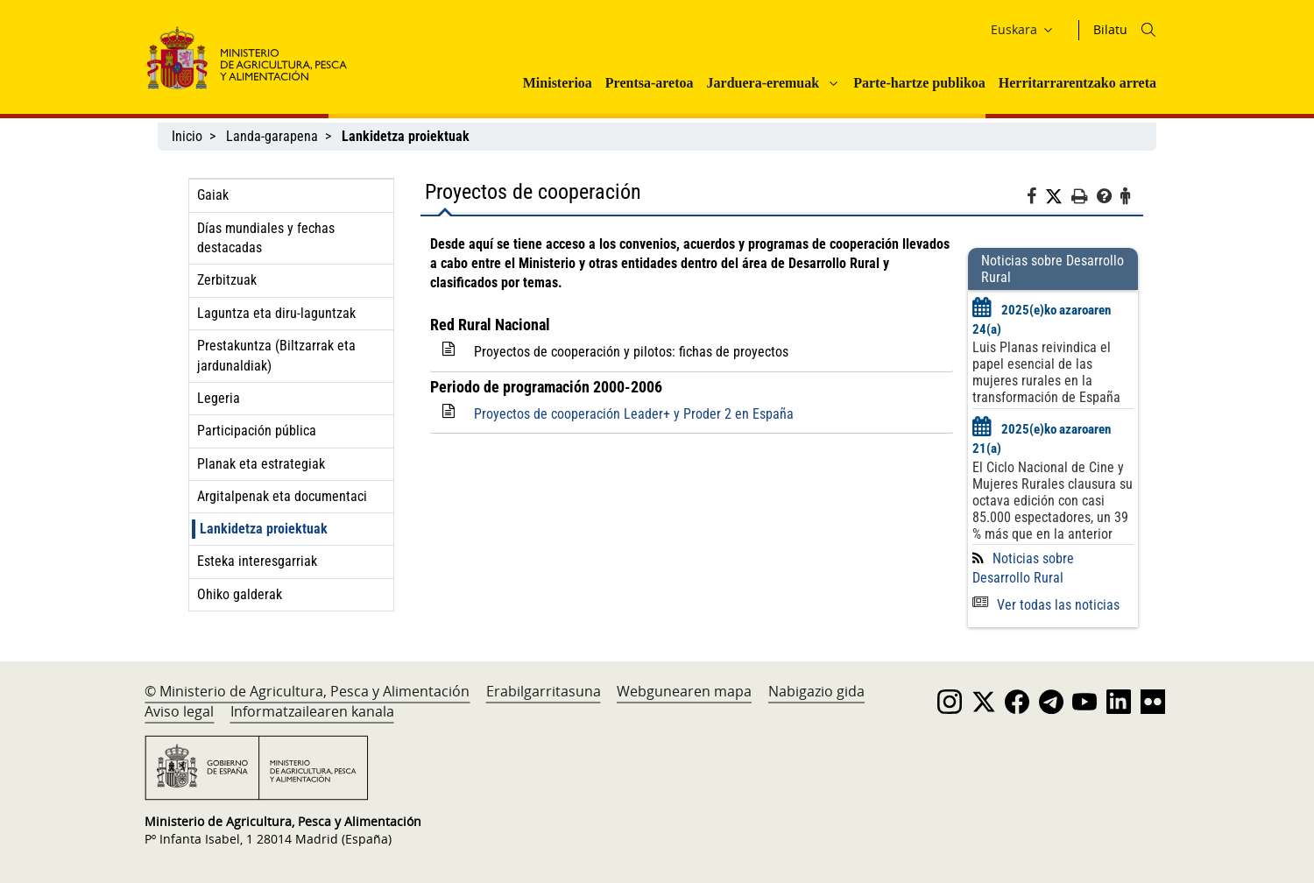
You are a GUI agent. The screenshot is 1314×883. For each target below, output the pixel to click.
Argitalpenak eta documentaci (282, 496)
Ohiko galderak (239, 594)
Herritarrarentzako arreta (1077, 82)
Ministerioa (557, 82)
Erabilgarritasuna (543, 691)
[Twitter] (1058, 197)
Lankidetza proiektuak (264, 528)
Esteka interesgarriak (257, 561)
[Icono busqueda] (1148, 29)
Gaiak (213, 195)
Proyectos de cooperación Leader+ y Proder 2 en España (634, 414)
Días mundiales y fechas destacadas (266, 238)
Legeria (218, 398)
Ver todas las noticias (1046, 605)
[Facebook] (1036, 198)
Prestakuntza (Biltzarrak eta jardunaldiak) (276, 355)
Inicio (187, 136)
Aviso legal (179, 711)
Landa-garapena (272, 136)
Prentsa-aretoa (649, 82)
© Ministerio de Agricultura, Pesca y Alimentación (307, 691)
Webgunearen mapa (684, 691)
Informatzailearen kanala (312, 711)
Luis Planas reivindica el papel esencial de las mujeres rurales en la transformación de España (1046, 372)
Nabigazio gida (816, 691)
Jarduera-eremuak (763, 82)
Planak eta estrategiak (261, 464)
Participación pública (256, 430)
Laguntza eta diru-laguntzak (276, 313)
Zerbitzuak (227, 280)
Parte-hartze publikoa (919, 82)
